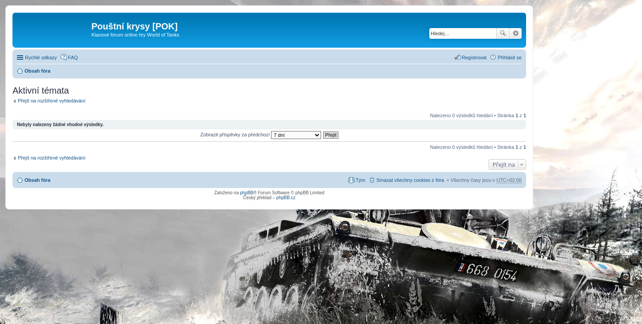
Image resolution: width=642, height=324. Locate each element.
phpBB (246, 192)
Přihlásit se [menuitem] (510, 57)
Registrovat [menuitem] (474, 57)
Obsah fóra (37, 71)
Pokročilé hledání (516, 33)
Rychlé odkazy (41, 57)
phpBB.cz (286, 197)
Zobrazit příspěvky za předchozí (260, 134)
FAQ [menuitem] (73, 57)
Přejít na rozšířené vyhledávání (52, 100)
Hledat (503, 33)
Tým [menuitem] (360, 180)
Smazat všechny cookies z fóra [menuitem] (410, 180)
